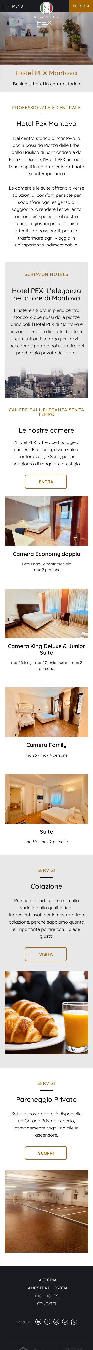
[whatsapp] (74, 1322)
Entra (46, 481)
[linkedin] (38, 1322)
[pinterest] (65, 1322)
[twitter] (56, 1322)
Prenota (81, 6)
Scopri (46, 1153)
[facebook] (47, 1322)
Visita (46, 954)
